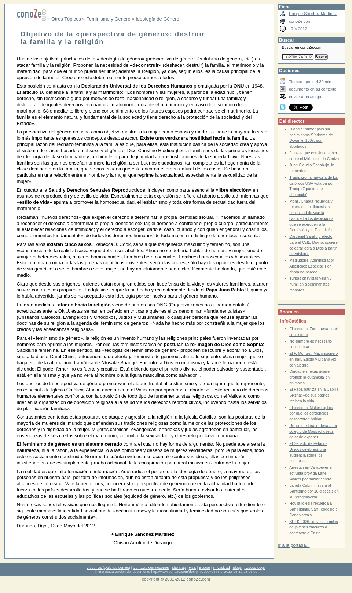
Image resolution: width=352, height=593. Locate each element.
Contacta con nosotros (151, 568)
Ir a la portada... (293, 545)
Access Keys (254, 568)
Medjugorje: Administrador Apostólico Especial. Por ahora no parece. (311, 266)
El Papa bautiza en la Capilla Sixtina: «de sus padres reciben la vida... (313, 395)
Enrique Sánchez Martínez (313, 13)
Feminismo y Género (108, 19)
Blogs (237, 568)
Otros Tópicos (66, 19)
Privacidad (221, 568)
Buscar (204, 568)
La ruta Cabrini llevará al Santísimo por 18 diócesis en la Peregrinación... (314, 491)
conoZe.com (300, 21)
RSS (192, 568)
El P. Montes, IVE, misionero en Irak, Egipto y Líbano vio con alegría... (313, 359)
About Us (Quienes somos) (108, 568)
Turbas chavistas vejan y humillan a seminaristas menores (310, 284)
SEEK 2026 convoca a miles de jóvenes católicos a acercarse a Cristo (313, 527)
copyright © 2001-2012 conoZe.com (176, 579)
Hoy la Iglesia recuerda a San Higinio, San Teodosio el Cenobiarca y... (313, 509)
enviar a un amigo (305, 97)
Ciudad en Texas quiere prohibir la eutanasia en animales (309, 377)
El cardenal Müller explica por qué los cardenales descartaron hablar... (311, 413)
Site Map (179, 568)
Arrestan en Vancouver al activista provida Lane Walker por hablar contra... (311, 473)
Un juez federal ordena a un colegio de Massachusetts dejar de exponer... (313, 431)
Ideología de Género (157, 19)
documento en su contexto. (313, 89)
